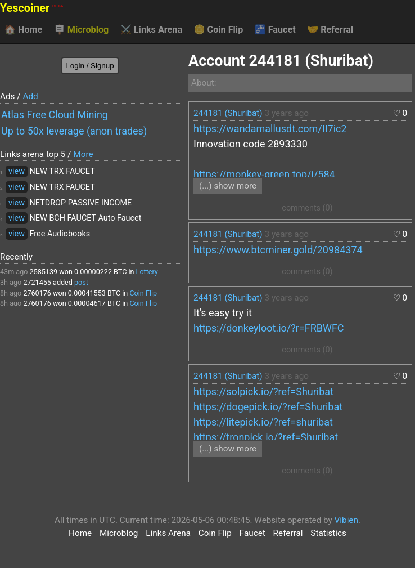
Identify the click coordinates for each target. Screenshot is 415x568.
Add (30, 96)
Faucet (275, 30)
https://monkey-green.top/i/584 (264, 174)
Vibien (346, 520)
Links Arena (151, 30)
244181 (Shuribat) (228, 113)
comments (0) (307, 208)
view (16, 171)
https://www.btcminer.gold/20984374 (278, 250)
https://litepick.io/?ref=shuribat (263, 422)
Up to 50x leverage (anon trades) (74, 131)
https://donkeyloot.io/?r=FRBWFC (268, 328)
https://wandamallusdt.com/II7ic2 (270, 129)
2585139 (44, 271)
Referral (330, 30)
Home (23, 30)
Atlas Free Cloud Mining (54, 114)
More (83, 154)
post (81, 282)
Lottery (147, 271)
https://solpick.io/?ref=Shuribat (263, 391)
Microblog (81, 30)
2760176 (37, 293)
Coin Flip (218, 30)
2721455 (37, 282)
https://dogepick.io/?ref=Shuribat (267, 407)
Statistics (328, 533)
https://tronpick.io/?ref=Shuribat (265, 437)
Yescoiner (31, 8)
